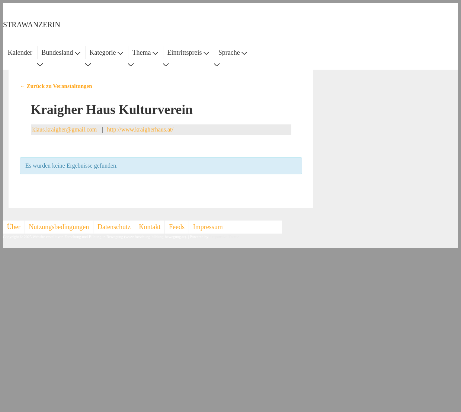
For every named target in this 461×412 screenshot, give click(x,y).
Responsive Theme (224, 237)
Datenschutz (114, 227)
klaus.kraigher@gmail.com (64, 129)
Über (13, 227)
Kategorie (106, 52)
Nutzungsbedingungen (59, 227)
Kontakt (150, 227)
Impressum (208, 227)
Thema (145, 52)
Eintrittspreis (188, 52)
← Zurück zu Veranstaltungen (56, 86)
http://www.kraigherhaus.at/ (140, 129)
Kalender (20, 52)
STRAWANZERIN (31, 24)
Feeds (177, 227)
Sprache (232, 52)
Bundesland (60, 52)
